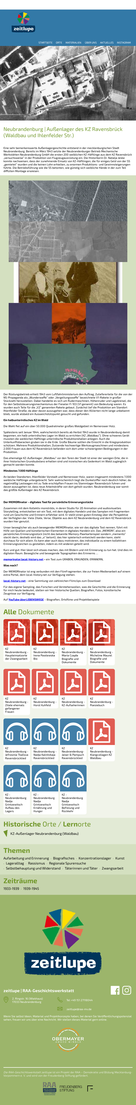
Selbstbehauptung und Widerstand (33, 868)
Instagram (124, 42)
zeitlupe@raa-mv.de (79, 1009)
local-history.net (14, 580)
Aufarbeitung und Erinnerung (26, 858)
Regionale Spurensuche (67, 863)
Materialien (73, 42)
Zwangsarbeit (113, 868)
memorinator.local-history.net (23, 559)
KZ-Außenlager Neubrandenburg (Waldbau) (44, 833)
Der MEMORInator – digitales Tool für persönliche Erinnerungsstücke (48, 502)
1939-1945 (31, 888)
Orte (59, 42)
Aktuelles (106, 42)
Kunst (120, 858)
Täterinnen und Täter (81, 868)
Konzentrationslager (95, 858)
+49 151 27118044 (82, 1000)
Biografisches (63, 858)
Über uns (91, 42)
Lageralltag (15, 863)
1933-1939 (11, 888)
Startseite (45, 42)
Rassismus (36, 863)
